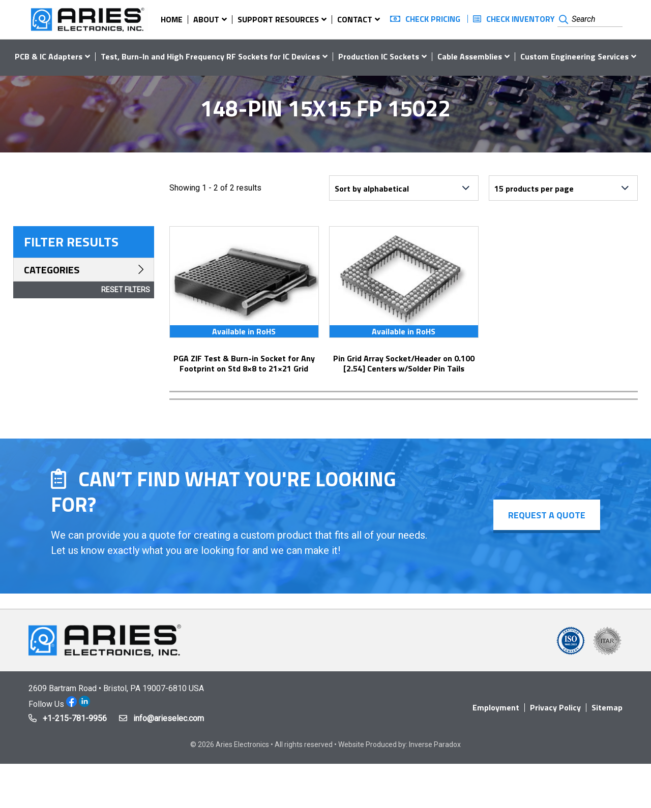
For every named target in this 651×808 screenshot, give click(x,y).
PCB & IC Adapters (48, 56)
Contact (354, 19)
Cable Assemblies (469, 56)
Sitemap (607, 707)
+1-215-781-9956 (75, 718)
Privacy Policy (555, 707)
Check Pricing (432, 19)
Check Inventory (520, 19)
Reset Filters (125, 290)
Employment (495, 707)
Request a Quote (546, 515)
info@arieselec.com (168, 718)
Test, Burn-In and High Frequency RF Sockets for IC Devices (210, 56)
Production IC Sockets (378, 56)
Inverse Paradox (435, 744)
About (206, 19)
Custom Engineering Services (574, 56)
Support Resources (278, 19)
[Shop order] (404, 188)
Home (172, 19)
